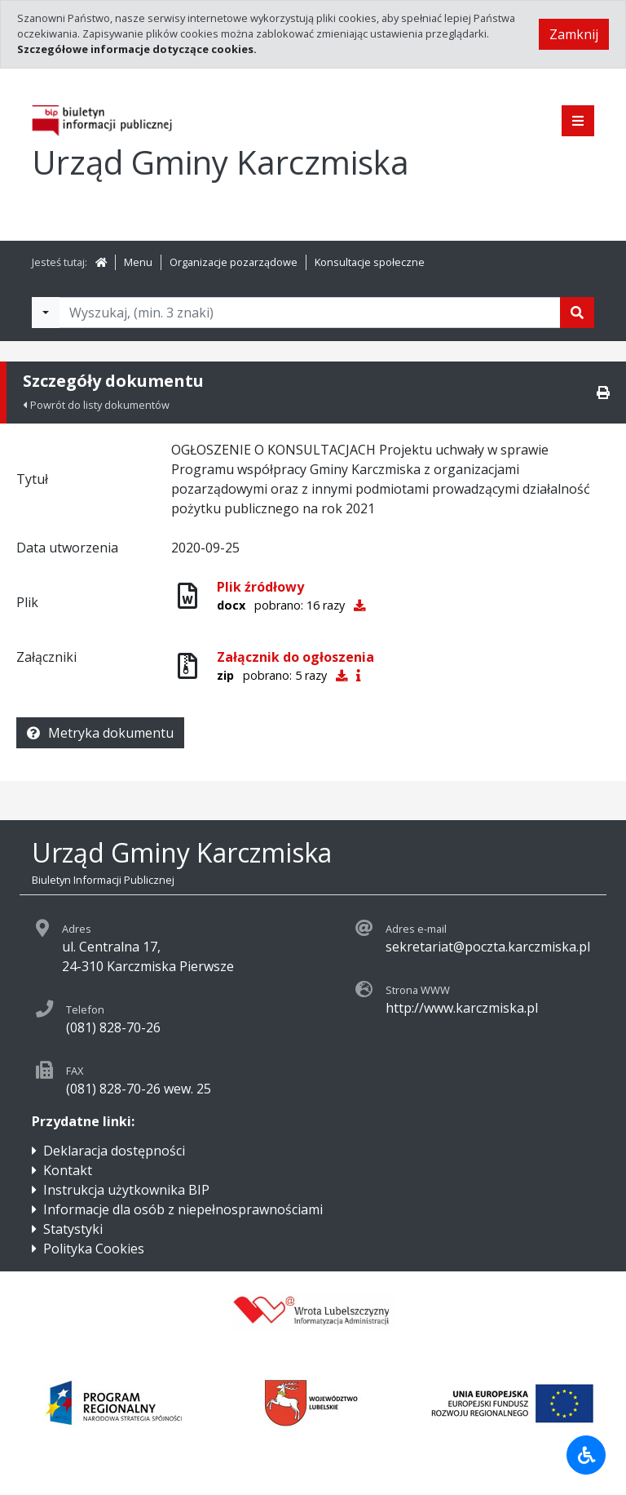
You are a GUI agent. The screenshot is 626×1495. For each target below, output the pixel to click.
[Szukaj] (577, 312)
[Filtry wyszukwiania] (46, 312)
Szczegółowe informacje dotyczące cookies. (137, 49)
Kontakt (67, 1170)
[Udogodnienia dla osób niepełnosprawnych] (586, 1455)
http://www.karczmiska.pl (462, 1008)
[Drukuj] (603, 392)
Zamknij (573, 34)
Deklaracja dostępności (114, 1151)
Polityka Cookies (93, 1249)
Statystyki (73, 1229)
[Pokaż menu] (578, 120)
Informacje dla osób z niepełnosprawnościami (183, 1209)
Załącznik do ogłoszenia (295, 657)
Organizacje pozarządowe (234, 262)
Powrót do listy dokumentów (96, 404)
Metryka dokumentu (100, 733)
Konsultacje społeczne (370, 262)
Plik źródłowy (260, 587)
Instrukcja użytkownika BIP (126, 1190)
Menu (138, 262)
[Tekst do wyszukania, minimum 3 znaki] (310, 312)
